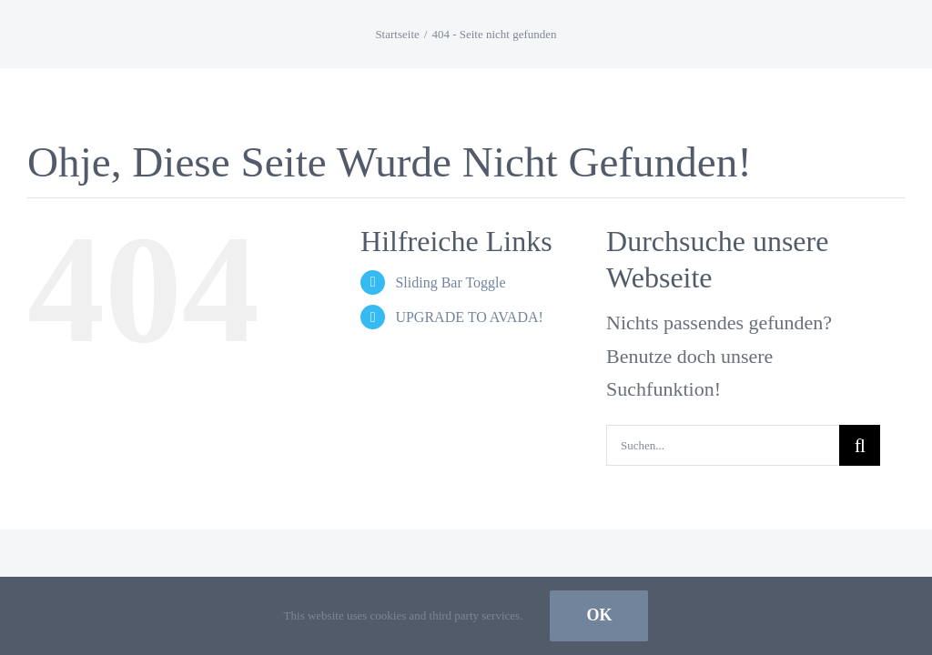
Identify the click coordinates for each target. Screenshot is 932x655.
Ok (599, 615)
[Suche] (859, 445)
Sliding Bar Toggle (450, 282)
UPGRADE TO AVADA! (468, 317)
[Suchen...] (722, 445)
